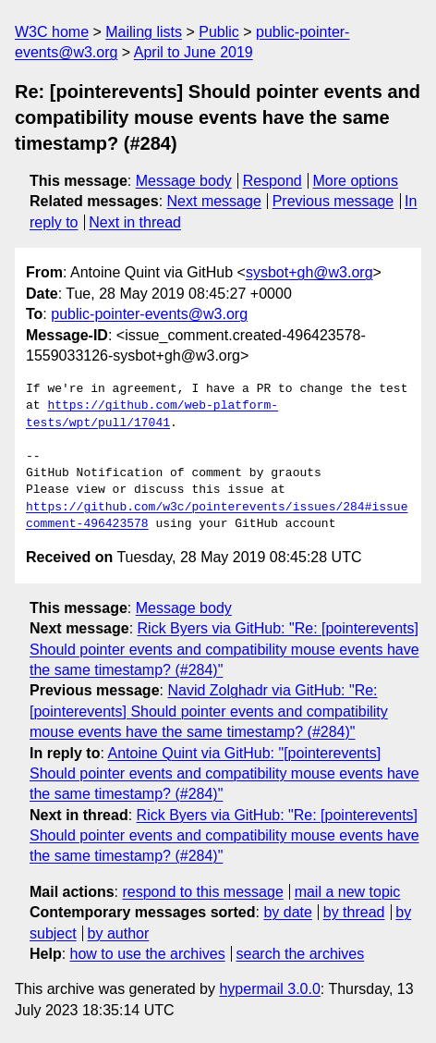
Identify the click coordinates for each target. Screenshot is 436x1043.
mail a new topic (348, 892)
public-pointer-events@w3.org (149, 314)
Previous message (333, 201)
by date (287, 912)
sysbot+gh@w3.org (309, 272)
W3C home (52, 32)
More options (356, 181)
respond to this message (202, 892)
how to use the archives (147, 954)
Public (219, 32)
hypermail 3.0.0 (269, 989)
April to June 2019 (193, 52)
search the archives (300, 954)
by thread (354, 912)
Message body (184, 181)
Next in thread (135, 222)
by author (119, 933)
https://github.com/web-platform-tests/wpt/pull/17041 (152, 414)
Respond (272, 181)
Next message (214, 201)
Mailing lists (143, 32)
